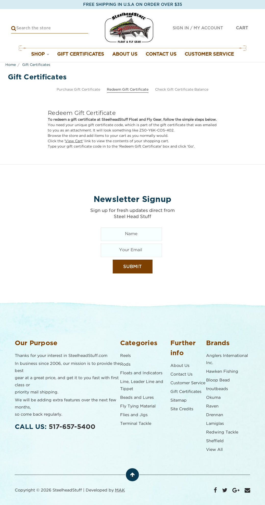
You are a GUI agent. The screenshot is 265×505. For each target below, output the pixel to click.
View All (214, 450)
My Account (208, 28)
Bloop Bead (218, 380)
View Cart (74, 141)
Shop (40, 54)
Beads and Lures (137, 398)
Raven (212, 406)
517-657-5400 (72, 427)
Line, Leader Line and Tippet (141, 385)
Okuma (213, 398)
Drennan (214, 415)
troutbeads (217, 389)
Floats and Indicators (141, 373)
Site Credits (181, 409)
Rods (125, 364)
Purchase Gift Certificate (78, 89)
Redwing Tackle (222, 432)
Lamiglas (215, 424)
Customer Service (209, 54)
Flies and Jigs (134, 415)
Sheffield (215, 441)
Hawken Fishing (222, 372)
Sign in (181, 28)
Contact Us (161, 54)
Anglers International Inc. (227, 359)
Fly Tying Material (138, 406)
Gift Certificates (80, 54)
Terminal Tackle (135, 424)
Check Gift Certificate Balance (181, 89)
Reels (125, 356)
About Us (124, 54)
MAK (120, 490)
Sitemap (178, 400)
